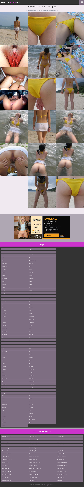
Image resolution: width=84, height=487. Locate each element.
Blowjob (4, 293)
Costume (4, 322)
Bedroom (4, 278)
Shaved (31, 334)
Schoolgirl (31, 322)
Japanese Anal (32, 471)
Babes (3, 260)
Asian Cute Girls (33, 480)
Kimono (4, 416)
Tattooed (31, 384)
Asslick (3, 257)
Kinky (3, 419)
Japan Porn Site (33, 465)
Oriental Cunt (32, 453)
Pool (30, 304)
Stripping (31, 375)
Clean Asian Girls (61, 442)
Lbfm (3, 425)
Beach (3, 275)
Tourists (31, 407)
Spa (30, 363)
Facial (3, 357)
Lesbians (31, 252)
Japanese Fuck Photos (62, 462)
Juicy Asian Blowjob (61, 439)
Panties (31, 293)
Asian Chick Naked (33, 445)
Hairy (3, 381)
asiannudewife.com (7, 459)
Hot (3, 396)
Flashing (4, 369)
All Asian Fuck (5, 445)
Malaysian (31, 257)
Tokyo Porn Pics (61, 445)
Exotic (3, 354)
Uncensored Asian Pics (34, 462)
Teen (30, 390)
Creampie (4, 328)
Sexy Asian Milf (60, 453)
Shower (31, 340)
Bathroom (4, 272)
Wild (30, 422)
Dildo (3, 346)
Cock (3, 319)
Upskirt (31, 413)
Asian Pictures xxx (6, 474)
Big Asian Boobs (60, 459)
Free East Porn (5, 477)
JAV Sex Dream (60, 448)
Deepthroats (5, 343)
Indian (3, 398)
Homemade (5, 390)
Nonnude (31, 278)
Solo (30, 360)
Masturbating (32, 260)
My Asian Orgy (5, 448)
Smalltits (31, 357)
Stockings (31, 372)
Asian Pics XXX (5, 465)
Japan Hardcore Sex (61, 471)
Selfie (30, 325)
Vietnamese (32, 419)
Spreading (31, 369)
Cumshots (4, 334)
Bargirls (4, 269)
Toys (30, 410)
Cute (3, 340)
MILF (30, 266)
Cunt (3, 337)
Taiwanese (32, 381)
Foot (3, 372)
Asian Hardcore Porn (7, 471)
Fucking (4, 375)
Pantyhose (31, 296)
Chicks (3, 307)
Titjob (30, 398)
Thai (30, 393)
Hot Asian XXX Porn (6, 436)
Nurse (30, 284)
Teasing (31, 387)
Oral (30, 287)
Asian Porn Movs (33, 436)
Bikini (3, 287)
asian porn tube (33, 477)
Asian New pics (5, 442)
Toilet (30, 401)
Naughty (31, 272)
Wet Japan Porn (60, 480)
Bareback (4, 266)
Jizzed (3, 413)
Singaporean (32, 343)
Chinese (4, 310)
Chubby (4, 313)
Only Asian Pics (60, 450)
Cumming (4, 331)
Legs (30, 249)
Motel (30, 269)
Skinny (30, 346)
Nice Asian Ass (5, 450)
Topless (31, 404)
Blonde (3, 290)
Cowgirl (4, 325)
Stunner (31, 378)
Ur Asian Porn (5, 468)
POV (30, 310)
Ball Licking (4, 263)
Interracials (4, 404)
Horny (3, 393)
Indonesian (4, 401)
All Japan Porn (5, 456)
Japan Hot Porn (60, 468)
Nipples (31, 275)
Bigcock (4, 284)
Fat (2, 360)
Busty (3, 304)
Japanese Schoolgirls (34, 456)
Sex (30, 328)
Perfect (31, 299)
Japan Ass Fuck (5, 462)
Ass (2, 252)
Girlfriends (4, 378)
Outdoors (31, 290)
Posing (30, 307)
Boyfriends (4, 299)
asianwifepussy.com (62, 465)
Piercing (31, 302)
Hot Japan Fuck (60, 436)
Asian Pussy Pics (33, 450)
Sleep (30, 351)
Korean (4, 422)
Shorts (30, 337)
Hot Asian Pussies (6, 439)
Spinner (31, 366)
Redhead (31, 319)
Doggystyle (4, 351)
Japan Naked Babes (6, 480)
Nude (30, 281)
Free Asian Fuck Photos (35, 468)
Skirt (30, 349)
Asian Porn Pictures (34, 442)
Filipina (3, 363)
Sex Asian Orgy (33, 448)
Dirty (3, 349)
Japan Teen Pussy (33, 439)
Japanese (4, 407)
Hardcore (4, 387)
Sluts (30, 354)
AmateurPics (10, 2)
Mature (31, 263)
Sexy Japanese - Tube (62, 474)
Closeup (4, 316)
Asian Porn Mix (60, 477)
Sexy (30, 331)
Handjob (4, 384)
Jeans (3, 410)
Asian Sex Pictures (6, 453)
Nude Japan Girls (33, 459)
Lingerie (31, 255)
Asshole (4, 255)
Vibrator (31, 416)
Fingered (4, 366)
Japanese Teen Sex (61, 456)
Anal (3, 249)
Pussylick (31, 316)
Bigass (3, 281)
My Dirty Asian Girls (34, 474)
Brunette (4, 302)
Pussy (30, 313)
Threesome (32, 396)
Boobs (3, 296)
